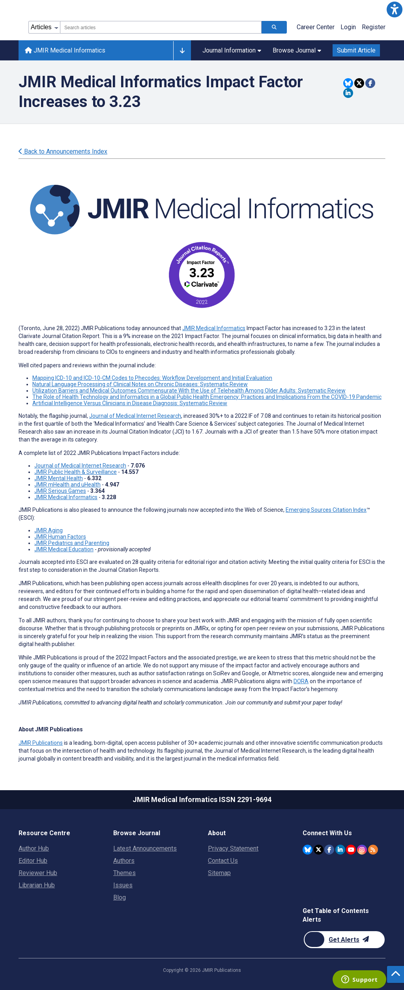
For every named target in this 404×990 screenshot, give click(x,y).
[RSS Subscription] (373, 850)
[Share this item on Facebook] (370, 83)
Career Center (316, 27)
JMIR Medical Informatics (213, 328)
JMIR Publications (41, 743)
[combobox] (161, 27)
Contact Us (223, 860)
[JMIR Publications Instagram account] (362, 850)
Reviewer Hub (38, 873)
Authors (124, 860)
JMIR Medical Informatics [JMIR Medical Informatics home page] (65, 50)
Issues (123, 885)
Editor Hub (33, 860)
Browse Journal (297, 50)
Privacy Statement (233, 848)
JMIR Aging (48, 530)
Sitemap (219, 873)
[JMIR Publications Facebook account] (329, 850)
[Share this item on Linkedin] (348, 93)
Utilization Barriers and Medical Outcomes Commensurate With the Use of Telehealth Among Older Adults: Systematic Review (189, 390)
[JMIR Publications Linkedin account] (340, 850)
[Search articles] (274, 27)
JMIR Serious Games (60, 491)
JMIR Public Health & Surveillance (75, 472)
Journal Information (231, 50)
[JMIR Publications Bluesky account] (307, 850)
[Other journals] (182, 50)
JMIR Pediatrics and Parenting (71, 543)
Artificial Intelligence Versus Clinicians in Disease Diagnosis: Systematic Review (129, 403)
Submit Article (356, 50)
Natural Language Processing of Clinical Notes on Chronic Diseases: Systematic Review (140, 384)
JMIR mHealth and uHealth (67, 484)
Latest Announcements (145, 848)
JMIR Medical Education (64, 549)
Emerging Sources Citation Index (326, 510)
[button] (394, 9)
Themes (124, 873)
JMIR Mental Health (58, 478)
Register (373, 27)
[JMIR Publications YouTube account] (351, 850)
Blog (119, 897)
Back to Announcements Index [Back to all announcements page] (63, 151)
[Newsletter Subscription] (344, 939)
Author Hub (34, 848)
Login (348, 27)
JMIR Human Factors (60, 537)
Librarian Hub (37, 885)
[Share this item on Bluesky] (348, 83)
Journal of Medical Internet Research (135, 416)
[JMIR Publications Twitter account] (319, 850)
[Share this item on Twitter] (359, 83)
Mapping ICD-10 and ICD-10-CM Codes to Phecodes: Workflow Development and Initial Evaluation (152, 378)
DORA (301, 681)
